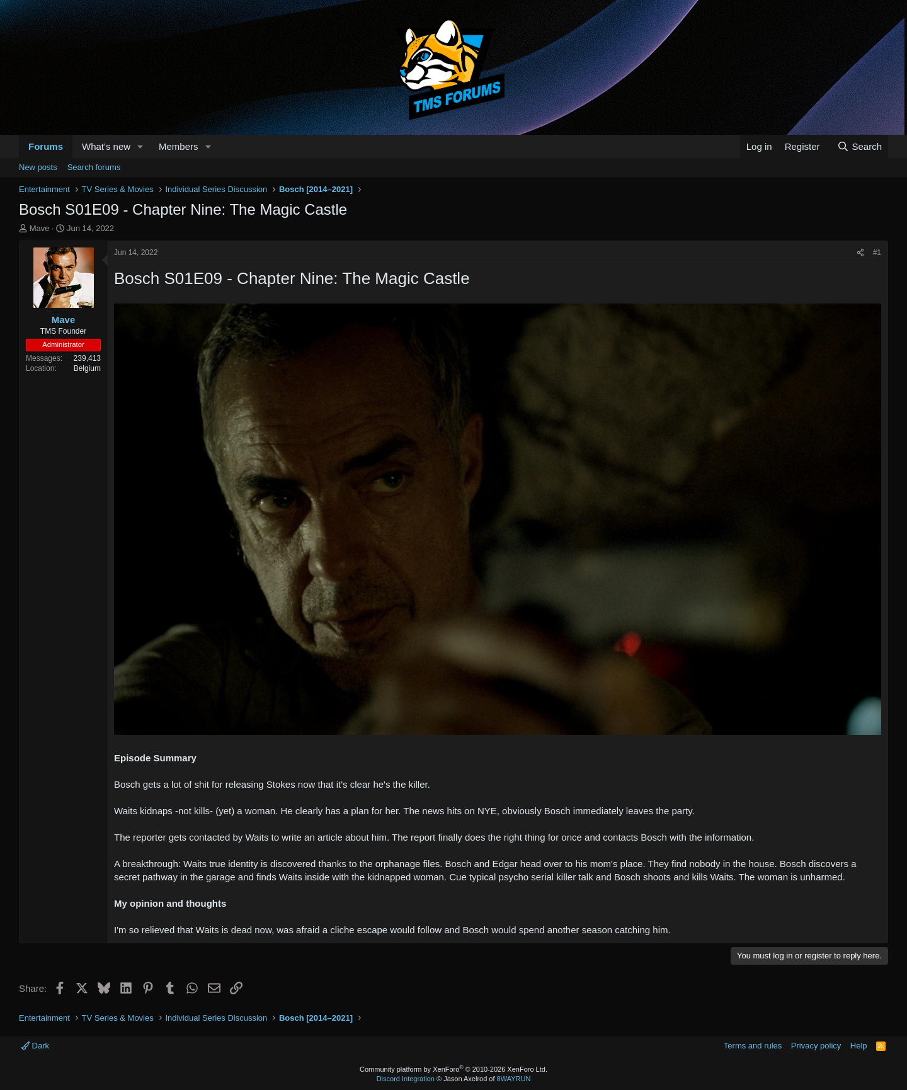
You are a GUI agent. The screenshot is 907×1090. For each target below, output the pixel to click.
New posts (38, 167)
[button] (140, 146)
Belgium (87, 368)
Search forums (94, 167)
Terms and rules (753, 1045)
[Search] (859, 146)
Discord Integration (406, 1078)
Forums (45, 146)
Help (858, 1045)
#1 (877, 252)
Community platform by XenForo (453, 1069)
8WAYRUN (514, 1078)
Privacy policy (816, 1045)
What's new (106, 146)
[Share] (860, 253)
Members (178, 146)
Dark (35, 1045)
